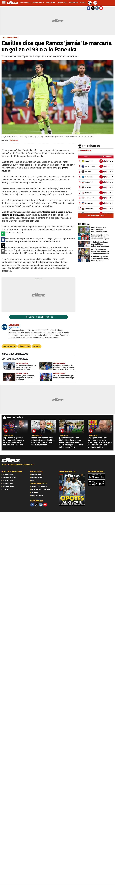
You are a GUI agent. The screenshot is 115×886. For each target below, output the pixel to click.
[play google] (101, 477)
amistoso (64, 435)
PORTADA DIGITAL (67, 471)
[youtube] (45, 504)
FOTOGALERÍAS (15, 417)
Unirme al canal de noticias (41, 317)
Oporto (37, 346)
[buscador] (90, 3)
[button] (3, 233)
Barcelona (8, 435)
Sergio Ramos (10, 346)
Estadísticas (91, 146)
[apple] (101, 483)
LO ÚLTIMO (85, 224)
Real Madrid (37, 435)
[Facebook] (32, 504)
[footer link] (57, 466)
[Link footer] (10, 460)
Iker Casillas (25, 346)
